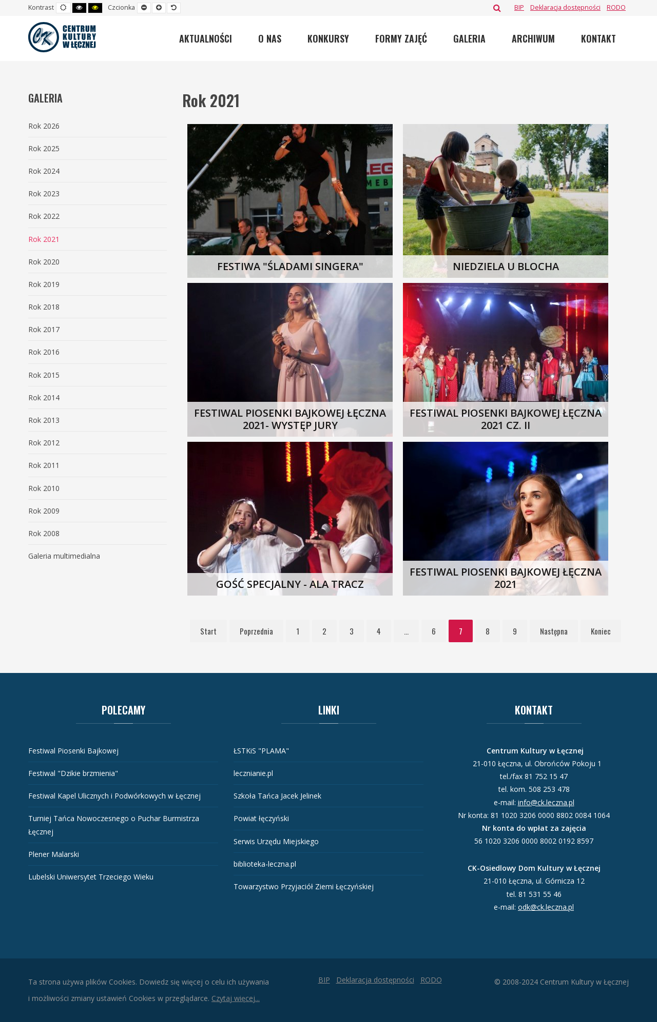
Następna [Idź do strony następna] (554, 631)
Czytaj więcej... (235, 998)
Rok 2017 (44, 329)
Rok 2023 (44, 193)
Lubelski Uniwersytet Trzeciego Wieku (90, 877)
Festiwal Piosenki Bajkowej (73, 750)
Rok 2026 (44, 126)
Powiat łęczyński (261, 818)
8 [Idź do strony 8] (488, 631)
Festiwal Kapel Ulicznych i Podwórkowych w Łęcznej (114, 796)
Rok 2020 (44, 262)
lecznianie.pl (253, 773)
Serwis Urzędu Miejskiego (276, 841)
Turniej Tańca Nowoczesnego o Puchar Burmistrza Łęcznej (113, 824)
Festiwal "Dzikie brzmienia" (73, 773)
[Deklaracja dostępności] (565, 7)
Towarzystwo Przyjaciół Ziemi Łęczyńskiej (304, 886)
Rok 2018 (44, 307)
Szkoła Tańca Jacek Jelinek (277, 796)
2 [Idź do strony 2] (324, 631)
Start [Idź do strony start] (208, 631)
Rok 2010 (44, 488)
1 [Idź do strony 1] (297, 631)
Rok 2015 (44, 375)
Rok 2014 (44, 397)
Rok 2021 (44, 239)
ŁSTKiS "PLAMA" (261, 750)
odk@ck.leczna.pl (546, 907)
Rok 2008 (44, 533)
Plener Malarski (53, 854)
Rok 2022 (44, 216)
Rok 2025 (44, 148)
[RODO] (616, 7)
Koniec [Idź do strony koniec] (601, 631)
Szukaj (497, 8)
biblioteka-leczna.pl (265, 864)
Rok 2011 (44, 465)
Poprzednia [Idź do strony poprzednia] (256, 631)
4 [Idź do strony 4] (379, 631)
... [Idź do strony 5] (406, 631)
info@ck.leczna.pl (546, 802)
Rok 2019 (44, 284)
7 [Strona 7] (460, 631)
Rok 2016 (44, 352)
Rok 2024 (44, 171)
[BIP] (519, 7)
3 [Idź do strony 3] (352, 631)
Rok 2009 (44, 511)
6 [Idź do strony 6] (434, 631)
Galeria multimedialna (64, 556)
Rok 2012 (44, 442)
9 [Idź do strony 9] (515, 631)
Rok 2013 (44, 420)
